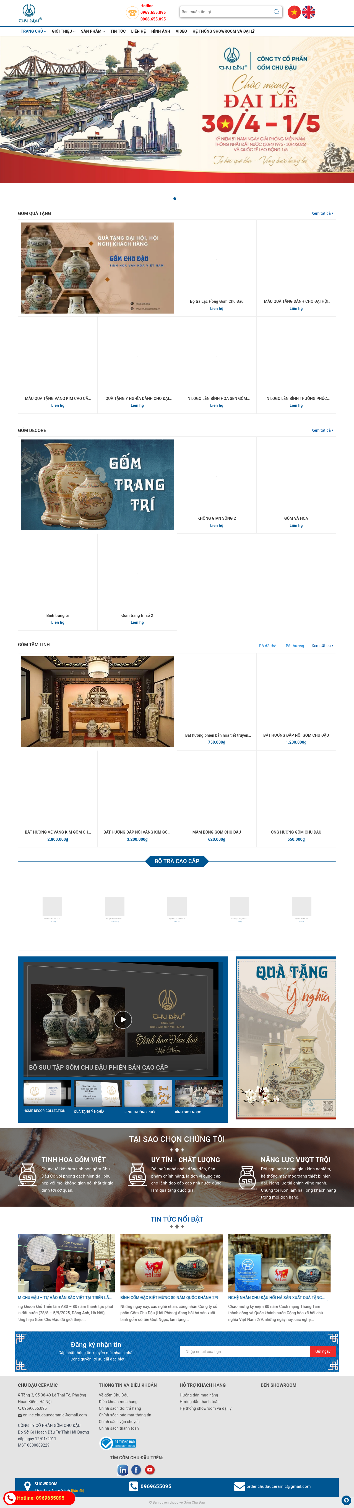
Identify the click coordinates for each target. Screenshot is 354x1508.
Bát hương (295, 646)
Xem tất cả (322, 213)
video (181, 31)
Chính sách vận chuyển (119, 1421)
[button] (174, 198)
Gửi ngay (322, 1351)
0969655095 (155, 1486)
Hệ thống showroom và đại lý (224, 31)
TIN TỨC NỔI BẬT (176, 1219)
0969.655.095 (153, 12)
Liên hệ (138, 31)
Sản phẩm (93, 31)
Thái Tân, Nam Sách (59, 1490)
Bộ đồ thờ (268, 646)
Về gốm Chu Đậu (113, 1395)
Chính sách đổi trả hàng (120, 1408)
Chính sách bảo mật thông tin (125, 1415)
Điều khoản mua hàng (118, 1402)
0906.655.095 (153, 19)
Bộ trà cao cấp (177, 861)
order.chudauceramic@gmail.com (279, 1486)
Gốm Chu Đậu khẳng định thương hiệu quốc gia (282, 1297)
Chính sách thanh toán (119, 1428)
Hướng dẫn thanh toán (200, 1402)
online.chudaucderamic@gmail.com (55, 1415)
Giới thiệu (64, 31)
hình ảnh (160, 31)
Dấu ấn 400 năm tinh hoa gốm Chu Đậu (165, 1297)
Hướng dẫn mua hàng (199, 1395)
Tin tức (118, 31)
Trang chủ (33, 31)
